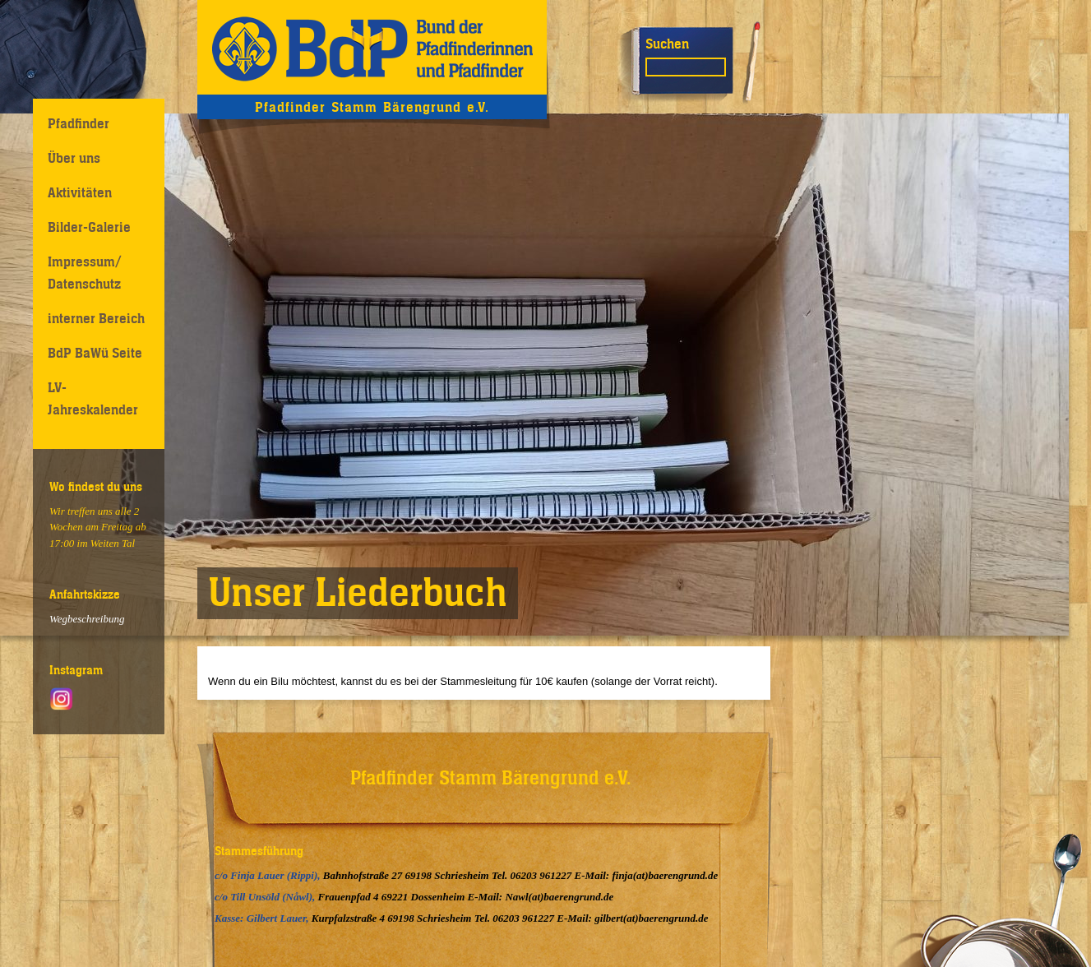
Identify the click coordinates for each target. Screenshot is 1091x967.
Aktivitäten (80, 192)
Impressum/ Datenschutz (85, 272)
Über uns (74, 158)
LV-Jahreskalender (93, 398)
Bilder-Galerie (89, 227)
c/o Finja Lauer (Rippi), (269, 875)
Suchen (667, 43)
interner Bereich (96, 318)
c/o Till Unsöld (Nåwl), (266, 897)
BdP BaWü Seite (95, 353)
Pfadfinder (78, 123)
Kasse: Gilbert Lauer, (263, 918)
